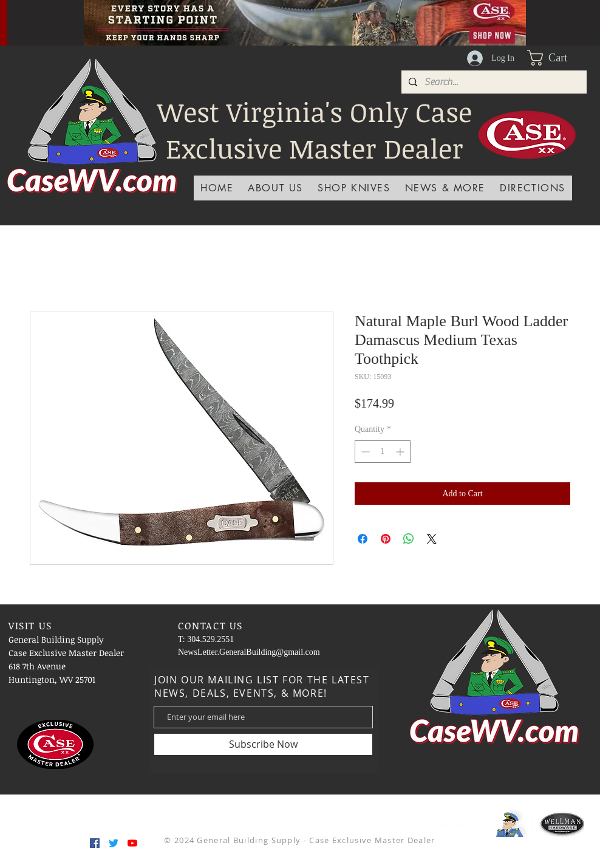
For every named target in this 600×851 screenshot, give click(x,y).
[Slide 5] (305, 18)
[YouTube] (132, 843)
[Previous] (37, 22)
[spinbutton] (383, 451)
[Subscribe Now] (263, 744)
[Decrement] (364, 451)
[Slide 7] (335, 18)
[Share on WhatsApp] (408, 538)
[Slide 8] (350, 18)
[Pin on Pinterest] (385, 538)
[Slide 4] (244, 18)
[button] (557, 58)
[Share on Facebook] (362, 538)
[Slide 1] (259, 18)
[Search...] (492, 82)
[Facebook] (95, 843)
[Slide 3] (274, 18)
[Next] (573, 22)
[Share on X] (431, 538)
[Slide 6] (320, 18)
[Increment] (401, 451)
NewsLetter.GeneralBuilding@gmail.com (249, 652)
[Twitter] (113, 843)
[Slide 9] (365, 18)
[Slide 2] (289, 18)
